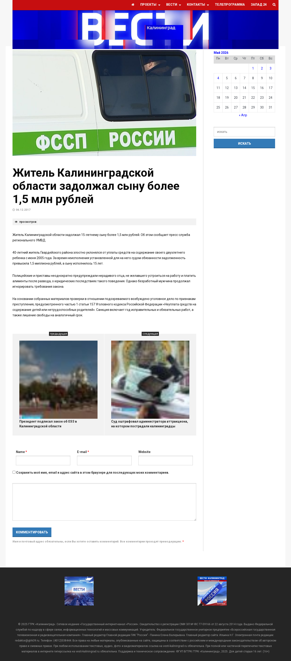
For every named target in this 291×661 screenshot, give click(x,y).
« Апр (243, 115)
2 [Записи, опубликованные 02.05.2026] (262, 68)
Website (144, 452)
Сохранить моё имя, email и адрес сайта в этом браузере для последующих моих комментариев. (92, 472)
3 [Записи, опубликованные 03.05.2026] (270, 68)
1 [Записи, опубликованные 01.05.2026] (253, 68)
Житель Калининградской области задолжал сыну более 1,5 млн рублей (96, 186)
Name (21, 452)
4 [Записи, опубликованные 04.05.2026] (218, 78)
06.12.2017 (23, 209)
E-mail (83, 452)
